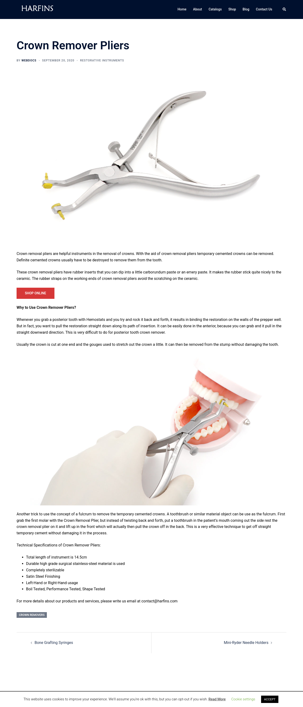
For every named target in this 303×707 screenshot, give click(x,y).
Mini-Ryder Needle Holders (246, 642)
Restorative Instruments (102, 60)
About (197, 9)
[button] (284, 9)
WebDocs (29, 60)
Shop (232, 9)
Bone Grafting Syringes (54, 642)
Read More (217, 699)
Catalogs (215, 9)
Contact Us (264, 9)
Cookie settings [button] (243, 699)
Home (182, 9)
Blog (246, 9)
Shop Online (35, 293)
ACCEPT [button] (270, 699)
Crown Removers (32, 615)
